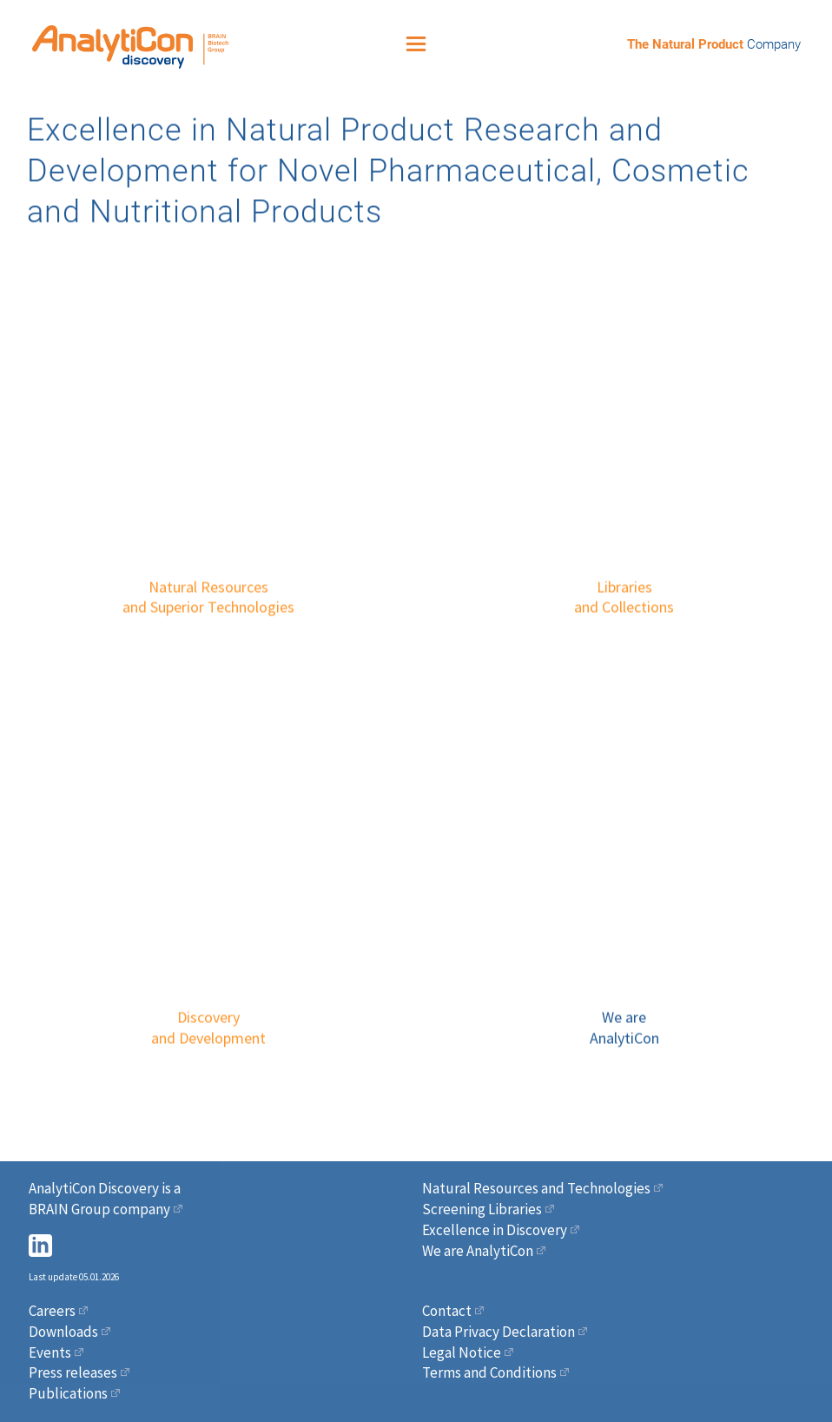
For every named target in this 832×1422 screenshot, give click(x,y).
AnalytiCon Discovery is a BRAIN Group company (105, 1199)
